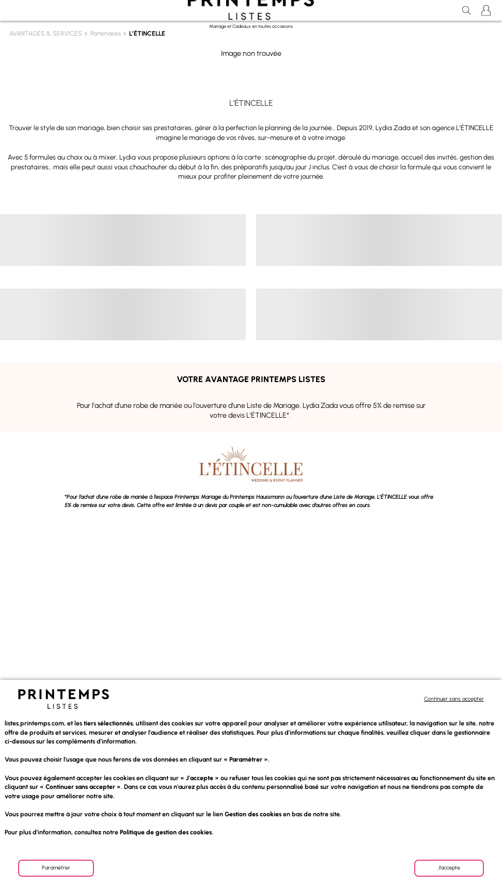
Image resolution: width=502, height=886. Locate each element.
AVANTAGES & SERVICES (45, 33)
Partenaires (105, 33)
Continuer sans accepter (454, 699)
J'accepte (449, 867)
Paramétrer (56, 867)
